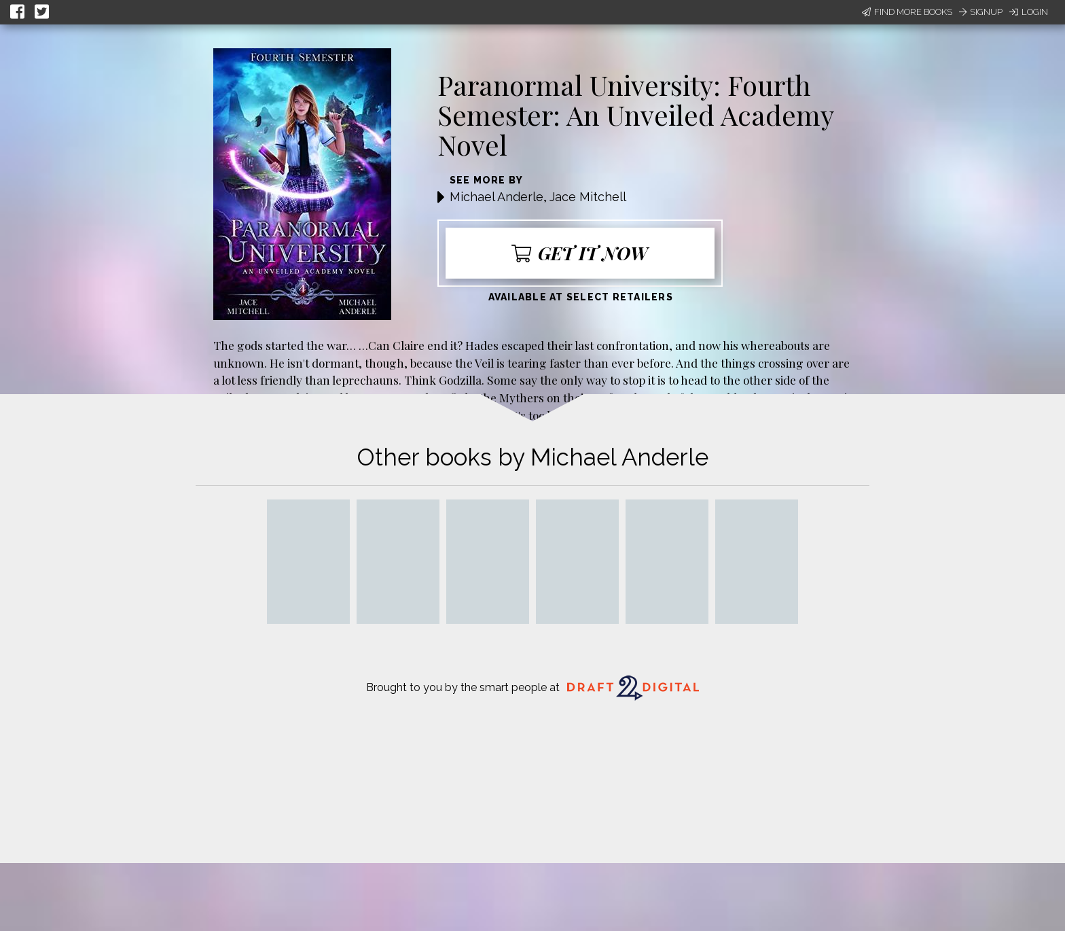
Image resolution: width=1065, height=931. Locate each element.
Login (1028, 12)
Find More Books (907, 12)
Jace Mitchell (587, 197)
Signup (981, 12)
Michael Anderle (496, 197)
